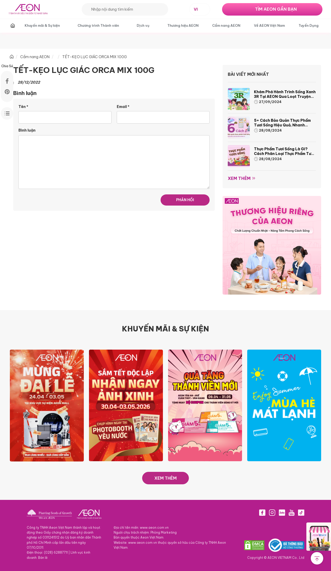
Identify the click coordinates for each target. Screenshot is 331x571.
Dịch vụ (143, 25)
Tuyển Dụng (309, 25)
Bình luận (27, 130)
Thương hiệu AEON (182, 25)
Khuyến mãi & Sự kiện (42, 25)
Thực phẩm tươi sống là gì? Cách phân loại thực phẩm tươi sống (284, 154)
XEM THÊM (165, 478)
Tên (23, 106)
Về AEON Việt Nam (269, 25)
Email (123, 106)
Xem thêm (239, 178)
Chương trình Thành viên (98, 25)
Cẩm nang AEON (226, 25)
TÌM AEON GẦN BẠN (276, 9)
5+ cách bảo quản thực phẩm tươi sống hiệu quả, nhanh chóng (282, 125)
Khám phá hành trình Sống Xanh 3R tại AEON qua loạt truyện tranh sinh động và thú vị (285, 97)
